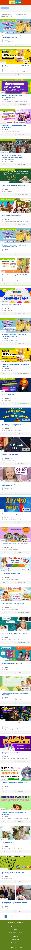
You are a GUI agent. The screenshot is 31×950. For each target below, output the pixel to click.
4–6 (3, 105)
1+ (2, 194)
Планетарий (20, 433)
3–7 (3, 642)
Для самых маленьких (23, 613)
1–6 (3, 165)
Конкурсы (19, 792)
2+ (2, 75)
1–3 (3, 851)
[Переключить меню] (2, 2)
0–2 (3, 613)
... (19, 916)
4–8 (3, 553)
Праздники (20, 45)
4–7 (3, 672)
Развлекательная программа (23, 75)
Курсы (18, 553)
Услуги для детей (21, 194)
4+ (2, 45)
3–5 (3, 583)
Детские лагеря (21, 224)
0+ (2, 374)
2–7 (3, 314)
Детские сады (20, 165)
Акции (18, 702)
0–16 (3, 792)
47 (22, 916)
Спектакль (20, 463)
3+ (2, 463)
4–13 (3, 224)
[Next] (25, 916)
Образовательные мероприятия (23, 105)
